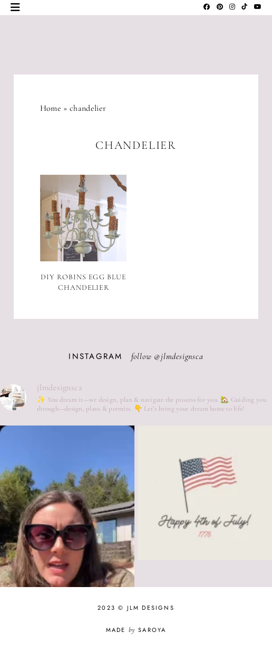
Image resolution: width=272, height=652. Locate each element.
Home (50, 108)
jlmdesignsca (182, 356)
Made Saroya (136, 630)
